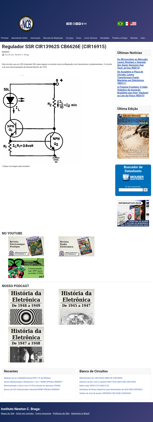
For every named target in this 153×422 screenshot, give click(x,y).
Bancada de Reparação (53, 38)
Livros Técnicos (90, 38)
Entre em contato (25, 413)
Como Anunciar (43, 413)
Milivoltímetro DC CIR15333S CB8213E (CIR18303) (101, 378)
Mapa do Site (7, 413)
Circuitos (69, 38)
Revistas (134, 38)
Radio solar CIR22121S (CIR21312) (94, 386)
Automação (35, 38)
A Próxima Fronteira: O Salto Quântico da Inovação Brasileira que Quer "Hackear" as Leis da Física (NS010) (133, 91)
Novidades (104, 38)
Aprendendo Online (19, 38)
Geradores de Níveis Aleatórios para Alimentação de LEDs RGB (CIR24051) (111, 389)
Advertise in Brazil (80, 413)
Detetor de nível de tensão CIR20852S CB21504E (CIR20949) (105, 393)
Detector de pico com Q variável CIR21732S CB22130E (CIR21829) (107, 382)
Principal (4, 38)
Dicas (78, 38)
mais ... (144, 38)
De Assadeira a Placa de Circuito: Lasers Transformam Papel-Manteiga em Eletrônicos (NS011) (130, 77)
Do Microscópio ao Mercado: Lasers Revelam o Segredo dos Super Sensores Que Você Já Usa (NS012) (132, 63)
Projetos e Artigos (119, 38)
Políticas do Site (61, 413)
